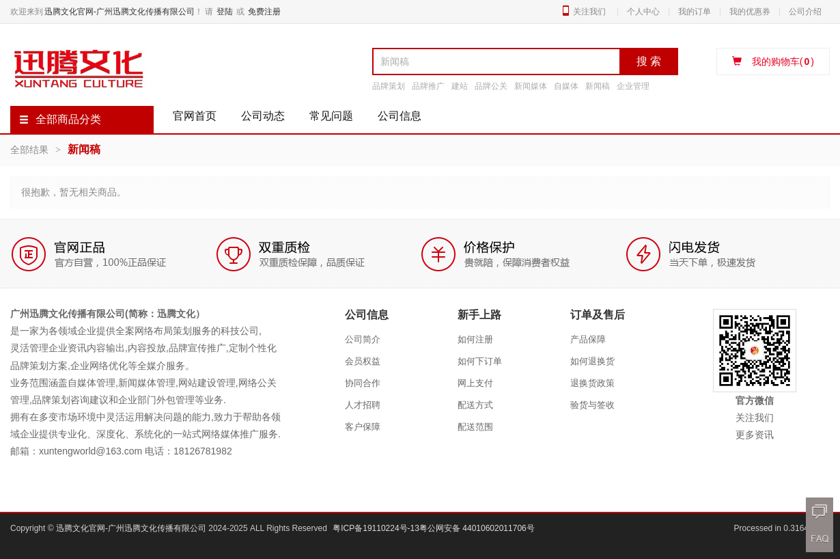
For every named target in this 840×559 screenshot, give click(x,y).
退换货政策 (592, 383)
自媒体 (566, 86)
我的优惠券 (749, 11)
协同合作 (362, 383)
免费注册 (264, 11)
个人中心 (643, 11)
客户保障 (362, 427)
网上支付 (475, 383)
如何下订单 (480, 361)
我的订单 (694, 11)
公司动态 (263, 116)
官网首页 (194, 116)
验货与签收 (592, 405)
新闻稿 (597, 86)
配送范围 (475, 427)
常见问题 (331, 116)
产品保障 (588, 339)
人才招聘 (362, 405)
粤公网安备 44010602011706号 (477, 528)
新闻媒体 (530, 86)
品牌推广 (428, 86)
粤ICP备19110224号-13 (376, 528)
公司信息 (399, 116)
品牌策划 (388, 86)
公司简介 (362, 339)
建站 (459, 86)
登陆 (224, 11)
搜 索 (648, 61)
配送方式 (475, 405)
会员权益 (362, 361)
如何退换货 (592, 361)
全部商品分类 (60, 119)
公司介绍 (805, 11)
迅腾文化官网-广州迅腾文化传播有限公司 (119, 11)
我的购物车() (773, 61)
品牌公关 (491, 86)
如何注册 (475, 339)
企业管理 (633, 86)
